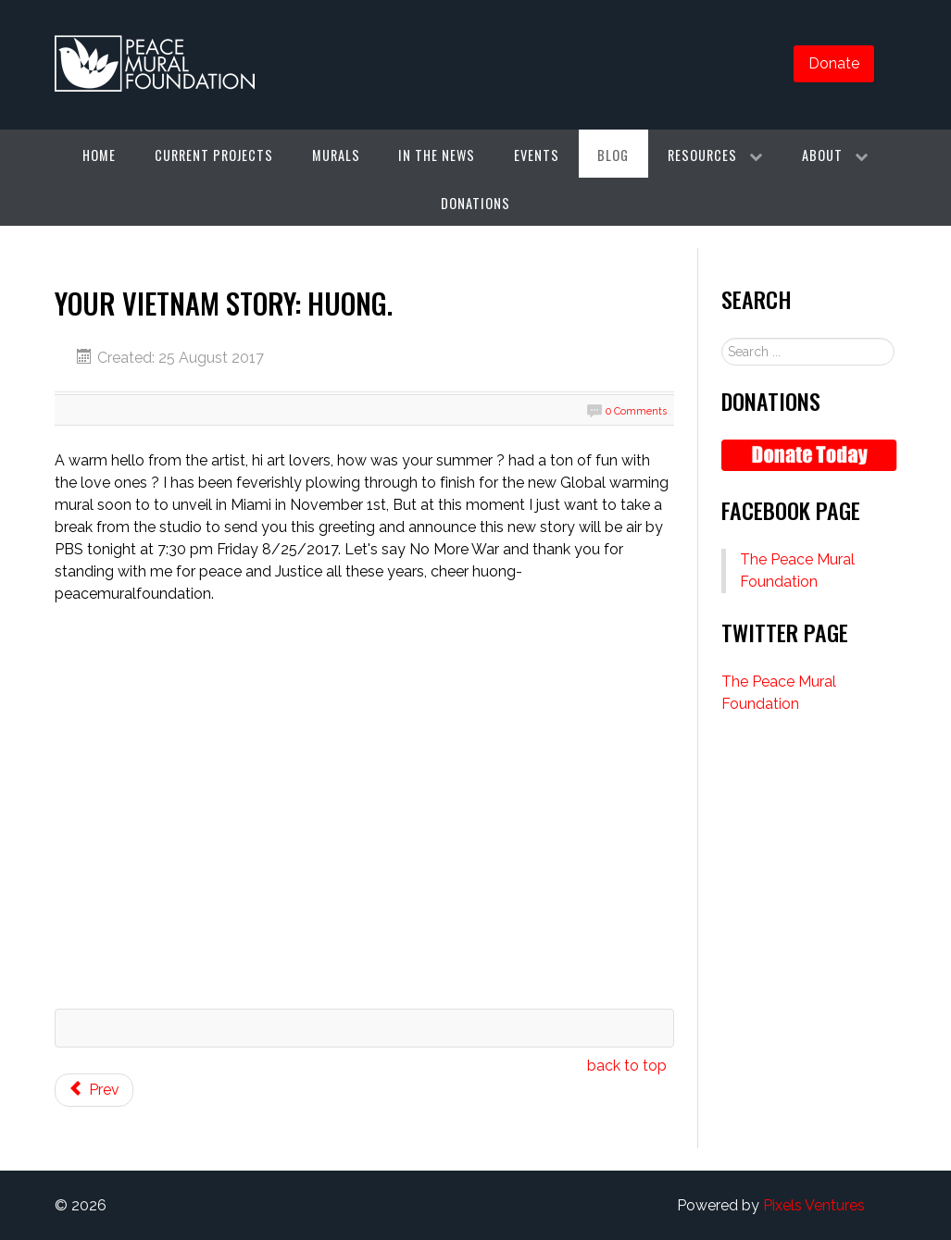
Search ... (721, 338)
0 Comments (636, 411)
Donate (833, 63)
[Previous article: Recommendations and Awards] (94, 1090)
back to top (627, 1065)
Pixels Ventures (814, 1205)
